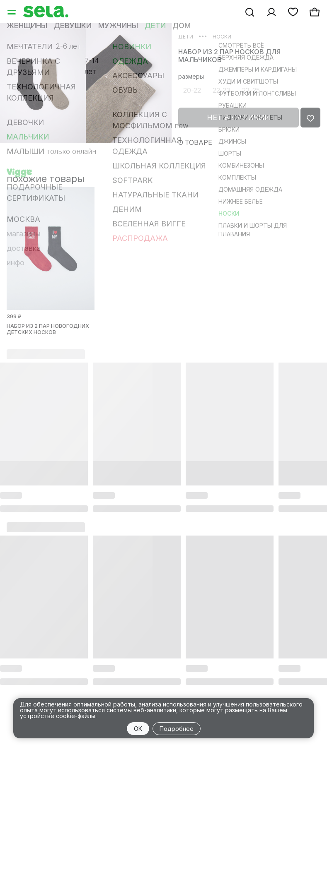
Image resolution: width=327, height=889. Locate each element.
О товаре (195, 142)
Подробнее (177, 728)
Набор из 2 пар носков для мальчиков (229, 56)
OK (138, 728)
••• (203, 36)
